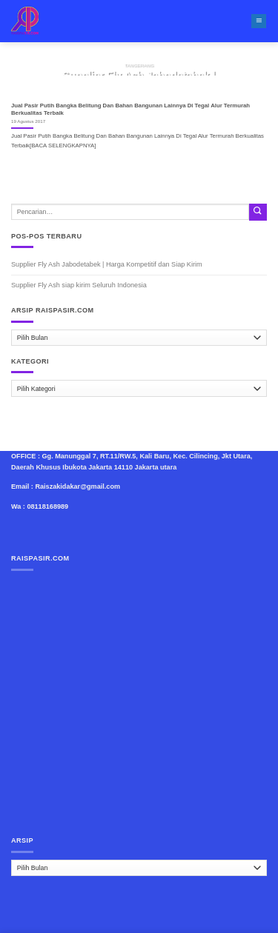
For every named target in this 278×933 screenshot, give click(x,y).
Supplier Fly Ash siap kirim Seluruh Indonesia (79, 285)
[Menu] (258, 21)
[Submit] (258, 212)
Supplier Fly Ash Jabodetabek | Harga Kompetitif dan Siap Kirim (106, 264)
